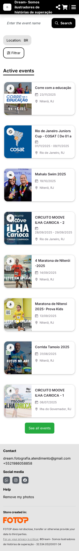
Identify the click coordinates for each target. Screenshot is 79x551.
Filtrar (13, 53)
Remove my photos (18, 497)
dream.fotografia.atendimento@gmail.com (37, 458)
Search (63, 23)
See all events (40, 428)
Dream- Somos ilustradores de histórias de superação (33, 7)
